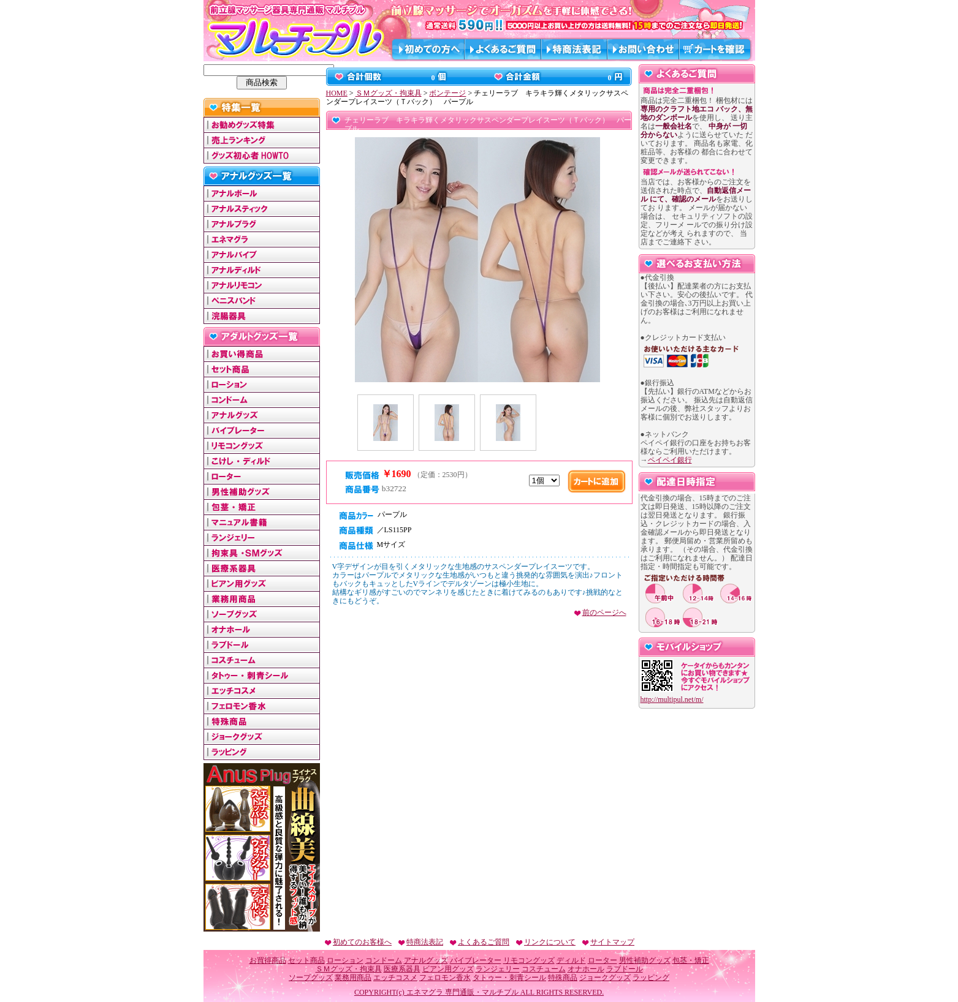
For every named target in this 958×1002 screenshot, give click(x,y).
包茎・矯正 (690, 960)
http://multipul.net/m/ (672, 699)
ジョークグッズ (605, 977)
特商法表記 (420, 942)
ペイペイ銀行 (670, 460)
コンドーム (383, 960)
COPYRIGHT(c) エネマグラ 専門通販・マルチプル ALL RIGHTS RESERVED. (479, 992)
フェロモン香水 (445, 977)
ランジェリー (498, 969)
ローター (602, 960)
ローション (345, 960)
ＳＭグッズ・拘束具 (388, 93)
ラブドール (624, 969)
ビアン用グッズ (448, 969)
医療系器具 (402, 969)
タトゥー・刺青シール (509, 977)
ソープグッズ (311, 977)
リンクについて (545, 942)
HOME (337, 93)
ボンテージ (447, 93)
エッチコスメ (395, 977)
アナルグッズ (426, 960)
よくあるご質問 (479, 942)
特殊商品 (562, 977)
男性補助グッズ (645, 960)
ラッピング (651, 977)
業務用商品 (353, 977)
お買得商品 (267, 960)
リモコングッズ (529, 960)
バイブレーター (475, 960)
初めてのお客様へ (358, 942)
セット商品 (306, 960)
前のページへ (599, 612)
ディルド (571, 960)
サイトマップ (607, 942)
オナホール (586, 969)
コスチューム (544, 969)
